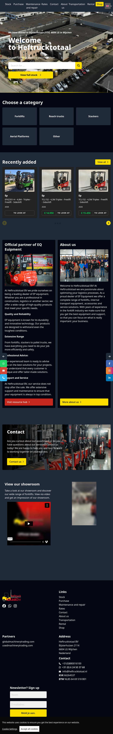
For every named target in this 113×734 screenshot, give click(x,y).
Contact (54, 4)
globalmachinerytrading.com (18, 641)
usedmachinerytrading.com (17, 645)
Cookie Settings (9, 729)
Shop (99, 4)
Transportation (77, 4)
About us (64, 6)
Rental (90, 4)
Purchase (18, 4)
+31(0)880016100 (71, 663)
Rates (44, 4)
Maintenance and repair (33, 6)
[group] (19, 192)
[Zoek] (78, 65)
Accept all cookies (29, 729)
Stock (8, 4)
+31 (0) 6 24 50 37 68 (72, 667)
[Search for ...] (41, 65)
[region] (56, 725)
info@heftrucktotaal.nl (74, 671)
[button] (4, 223)
